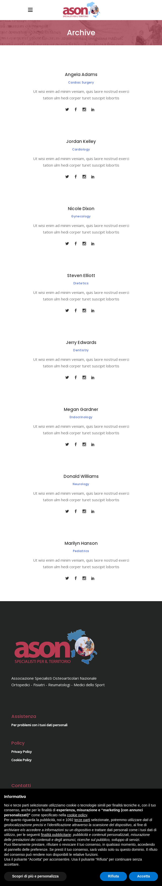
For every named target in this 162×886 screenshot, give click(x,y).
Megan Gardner (81, 409)
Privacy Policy (21, 751)
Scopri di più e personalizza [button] (35, 876)
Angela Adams (81, 74)
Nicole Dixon (81, 209)
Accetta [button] (143, 876)
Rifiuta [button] (113, 876)
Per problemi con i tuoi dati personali (39, 725)
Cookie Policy (21, 760)
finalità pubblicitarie (56, 835)
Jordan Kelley (81, 141)
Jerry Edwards (81, 342)
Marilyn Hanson (81, 543)
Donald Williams (81, 476)
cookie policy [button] (77, 815)
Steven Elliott (81, 276)
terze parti (82, 820)
